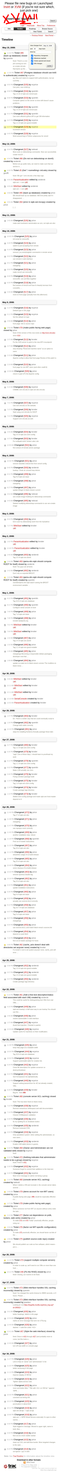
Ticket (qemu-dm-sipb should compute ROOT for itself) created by (27, 578)
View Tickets (37, 31)
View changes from (42, 45)
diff (26, 182)
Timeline (20, 29)
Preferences (51, 25)
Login (22, 25)
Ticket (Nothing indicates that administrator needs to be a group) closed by (29, 1158)
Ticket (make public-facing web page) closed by (27, 329)
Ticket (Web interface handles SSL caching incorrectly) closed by (30, 1289)
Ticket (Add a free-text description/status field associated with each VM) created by (28, 996)
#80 (24, 1092)
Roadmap (32, 29)
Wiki (9, 29)
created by (25, 698)
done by (41, 52)
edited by (26, 179)
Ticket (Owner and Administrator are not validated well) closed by (28, 1149)
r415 (24, 1336)
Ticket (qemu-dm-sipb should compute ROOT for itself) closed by (27, 562)
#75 (20, 1220)
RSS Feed (30, 1462)
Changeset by (22, 84)
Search (50, 31)
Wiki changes (36, 64)
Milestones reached (38, 58)
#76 (27, 1220)
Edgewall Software (30, 1466)
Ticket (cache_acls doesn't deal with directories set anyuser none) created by (26, 946)
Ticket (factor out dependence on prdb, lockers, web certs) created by (28, 1216)
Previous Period (37, 35)
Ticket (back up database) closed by (15, 55)
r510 (18, 335)
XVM (18, 7)
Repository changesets (39, 56)
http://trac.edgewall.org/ (48, 1470)
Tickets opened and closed (40, 61)
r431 (24, 1162)
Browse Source (47, 29)
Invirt (7, 7)
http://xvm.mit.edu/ (48, 333)
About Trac (40, 25)
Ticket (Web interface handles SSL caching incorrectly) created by (30, 1301)
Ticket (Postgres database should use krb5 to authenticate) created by (30, 74)
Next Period (49, 35)
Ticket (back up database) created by (31, 193)
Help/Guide (30, 25)
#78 (33, 1197)
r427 (34, 1336)
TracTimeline (18, 1456)
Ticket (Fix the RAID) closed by (29, 1272)
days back (39, 49)
